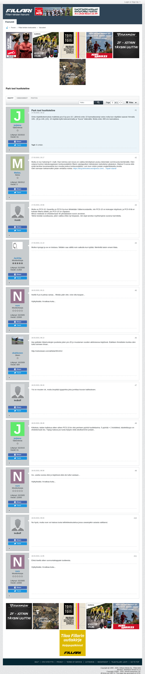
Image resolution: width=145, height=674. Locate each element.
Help (36, 662)
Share (17, 142)
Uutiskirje (89, 662)
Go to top (135, 662)
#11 (135, 556)
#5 (136, 290)
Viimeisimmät (22, 98)
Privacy (59, 662)
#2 (136, 158)
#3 (136, 205)
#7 (136, 385)
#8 (136, 423)
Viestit (10, 98)
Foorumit (9, 22)
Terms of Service (74, 662)
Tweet (17, 145)
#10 (135, 518)
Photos (34, 98)
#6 (136, 338)
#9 (136, 471)
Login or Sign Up (132, 2)
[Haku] (91, 102)
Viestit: (13, 137)
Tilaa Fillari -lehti (119, 662)
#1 (136, 110)
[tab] (10, 98)
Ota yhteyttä (48, 662)
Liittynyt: (13, 135)
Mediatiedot (102, 662)
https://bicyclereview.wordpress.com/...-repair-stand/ (94, 168)
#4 (136, 243)
